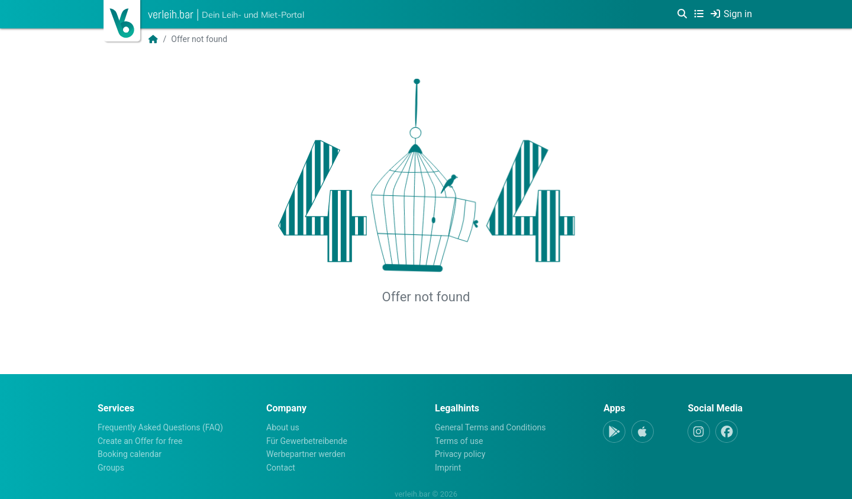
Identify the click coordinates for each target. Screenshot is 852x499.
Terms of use (459, 441)
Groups (111, 467)
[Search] (682, 14)
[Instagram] (698, 431)
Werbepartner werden (306, 454)
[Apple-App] (642, 431)
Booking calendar (130, 454)
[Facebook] (726, 431)
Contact (280, 467)
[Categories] (698, 14)
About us (282, 427)
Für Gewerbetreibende (306, 441)
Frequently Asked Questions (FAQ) (160, 427)
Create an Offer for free (140, 441)
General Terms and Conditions (490, 427)
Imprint (448, 467)
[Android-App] (614, 431)
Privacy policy (460, 454)
